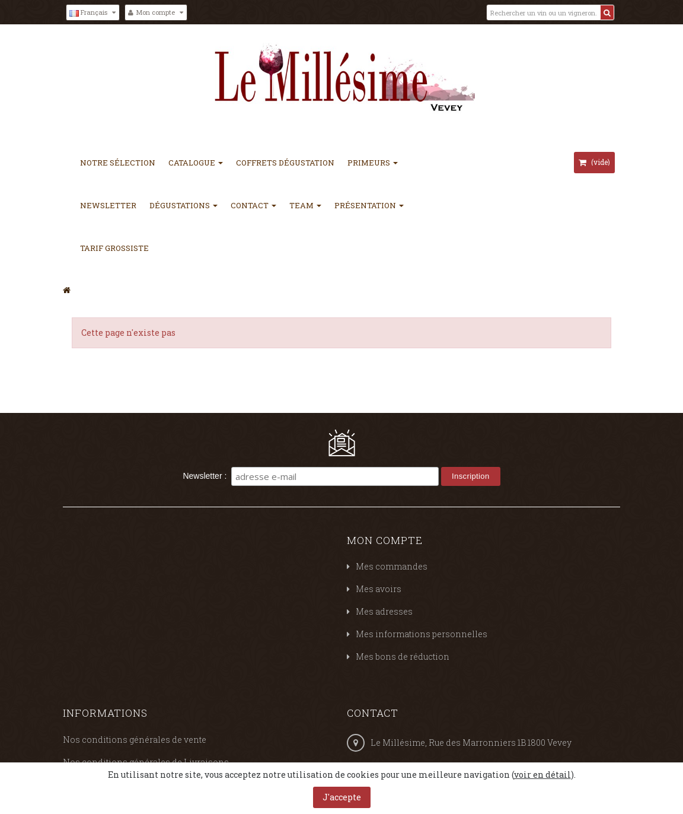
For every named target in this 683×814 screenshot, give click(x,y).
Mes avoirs (378, 588)
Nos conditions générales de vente (134, 739)
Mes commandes (391, 566)
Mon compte (385, 540)
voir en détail (542, 774)
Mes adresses (384, 611)
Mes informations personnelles (421, 634)
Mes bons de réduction (402, 656)
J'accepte (342, 797)
